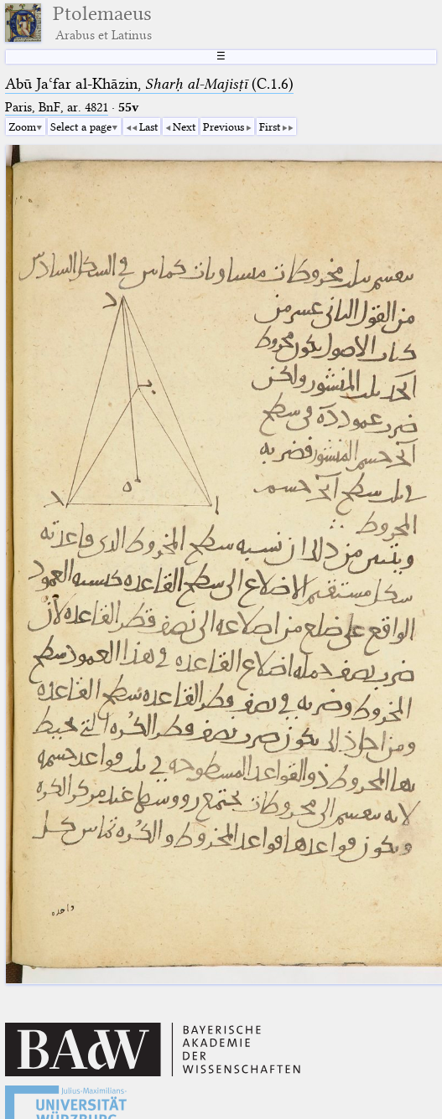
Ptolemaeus (102, 23)
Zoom (22, 126)
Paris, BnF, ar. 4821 (56, 107)
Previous (223, 126)
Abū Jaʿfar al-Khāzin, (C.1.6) (149, 84)
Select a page (81, 126)
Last (148, 126)
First (269, 126)
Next (184, 126)
